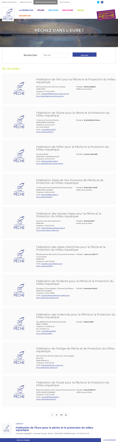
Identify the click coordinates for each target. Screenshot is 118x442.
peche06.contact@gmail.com (51, 264)
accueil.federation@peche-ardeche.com (55, 295)
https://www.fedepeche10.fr (46, 399)
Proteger (53, 10)
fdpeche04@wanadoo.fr (49, 195)
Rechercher (30, 55)
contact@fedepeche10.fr (50, 397)
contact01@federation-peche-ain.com (55, 94)
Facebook (52, 414)
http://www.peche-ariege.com (47, 367)
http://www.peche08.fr (44, 333)
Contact (19, 423)
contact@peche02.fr (48, 129)
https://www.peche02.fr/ (45, 132)
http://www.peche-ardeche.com (47, 298)
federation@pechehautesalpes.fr (53, 228)
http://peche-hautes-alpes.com (47, 230)
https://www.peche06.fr (44, 266)
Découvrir (67, 10)
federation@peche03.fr (49, 161)
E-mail (61, 414)
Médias (80, 10)
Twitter (56, 414)
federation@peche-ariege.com (52, 365)
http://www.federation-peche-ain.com (50, 96)
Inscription (24, 16)
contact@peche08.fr (48, 331)
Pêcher (40, 10)
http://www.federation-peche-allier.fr (49, 163)
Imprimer (66, 414)
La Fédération (26, 10)
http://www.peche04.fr (44, 197)
